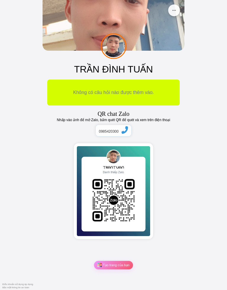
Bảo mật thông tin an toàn (15, 287)
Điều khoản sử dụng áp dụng (17, 284)
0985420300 (113, 131)
